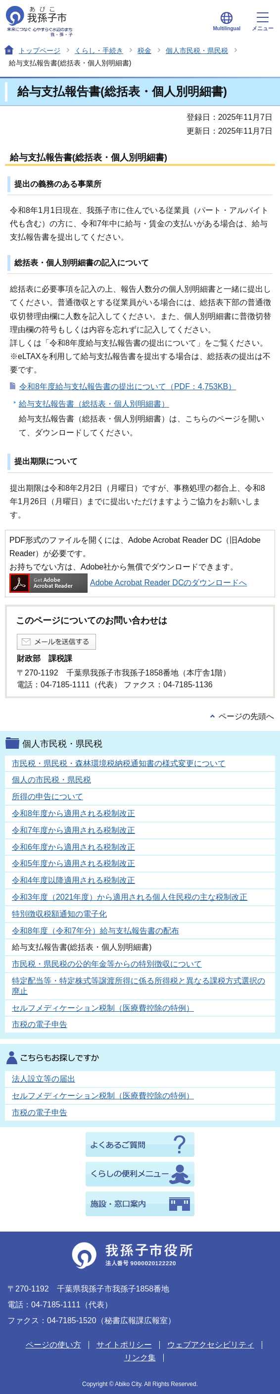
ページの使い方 (53, 1345)
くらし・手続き (99, 50)
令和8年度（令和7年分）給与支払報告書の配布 (95, 931)
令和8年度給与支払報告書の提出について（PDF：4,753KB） (127, 386)
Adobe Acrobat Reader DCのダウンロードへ (128, 582)
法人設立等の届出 (43, 1079)
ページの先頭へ (246, 716)
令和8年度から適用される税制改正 (73, 813)
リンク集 (140, 1357)
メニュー (263, 21)
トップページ (39, 50)
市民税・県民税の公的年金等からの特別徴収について (107, 964)
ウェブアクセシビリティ (210, 1345)
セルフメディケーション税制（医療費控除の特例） (103, 1008)
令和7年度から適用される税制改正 (73, 830)
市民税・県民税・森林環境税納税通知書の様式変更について (119, 763)
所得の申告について (47, 796)
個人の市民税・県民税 (51, 779)
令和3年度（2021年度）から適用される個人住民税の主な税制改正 (130, 897)
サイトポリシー (124, 1345)
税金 (144, 50)
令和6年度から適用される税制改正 (73, 847)
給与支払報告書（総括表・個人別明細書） (94, 404)
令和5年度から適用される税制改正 (73, 863)
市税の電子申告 (39, 1024)
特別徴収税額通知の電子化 (59, 914)
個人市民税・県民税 (197, 50)
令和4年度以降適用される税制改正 (73, 880)
